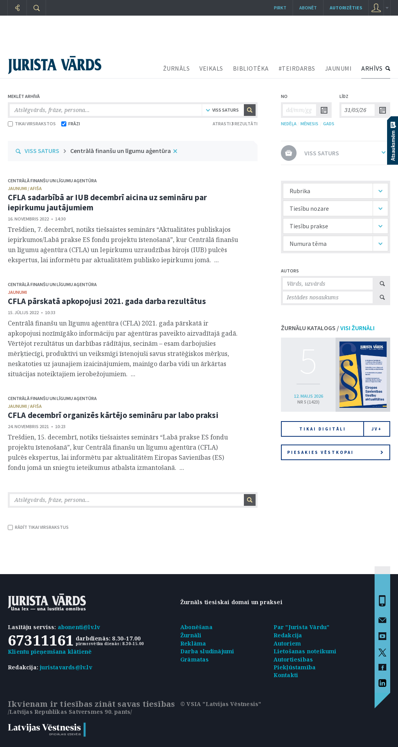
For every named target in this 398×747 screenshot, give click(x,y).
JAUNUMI (338, 68)
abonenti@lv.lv (79, 627)
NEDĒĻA (289, 123)
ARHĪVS (371, 68)
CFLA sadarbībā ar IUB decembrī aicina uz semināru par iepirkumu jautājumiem (107, 202)
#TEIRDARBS (297, 68)
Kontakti (286, 675)
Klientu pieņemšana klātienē (50, 651)
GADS (328, 123)
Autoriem (287, 643)
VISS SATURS (42, 151)
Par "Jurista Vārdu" (302, 627)
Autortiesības (293, 659)
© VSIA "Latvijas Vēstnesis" (220, 704)
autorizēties (346, 8)
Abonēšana (196, 627)
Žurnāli (190, 635)
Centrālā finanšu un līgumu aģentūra (120, 151)
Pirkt (280, 8)
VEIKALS (211, 68)
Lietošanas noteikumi (305, 651)
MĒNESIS (309, 123)
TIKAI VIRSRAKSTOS (32, 123)
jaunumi (17, 292)
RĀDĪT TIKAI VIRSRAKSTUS (38, 527)
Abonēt (308, 8)
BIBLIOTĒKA (251, 68)
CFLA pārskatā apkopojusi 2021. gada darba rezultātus (107, 301)
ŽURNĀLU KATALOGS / (328, 328)
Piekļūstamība (295, 667)
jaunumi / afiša (25, 188)
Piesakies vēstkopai (335, 452)
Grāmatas (194, 659)
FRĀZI (70, 123)
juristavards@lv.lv (66, 667)
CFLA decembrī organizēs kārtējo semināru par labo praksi (113, 415)
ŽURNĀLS (176, 68)
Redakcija (288, 635)
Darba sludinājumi (207, 651)
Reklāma (193, 643)
